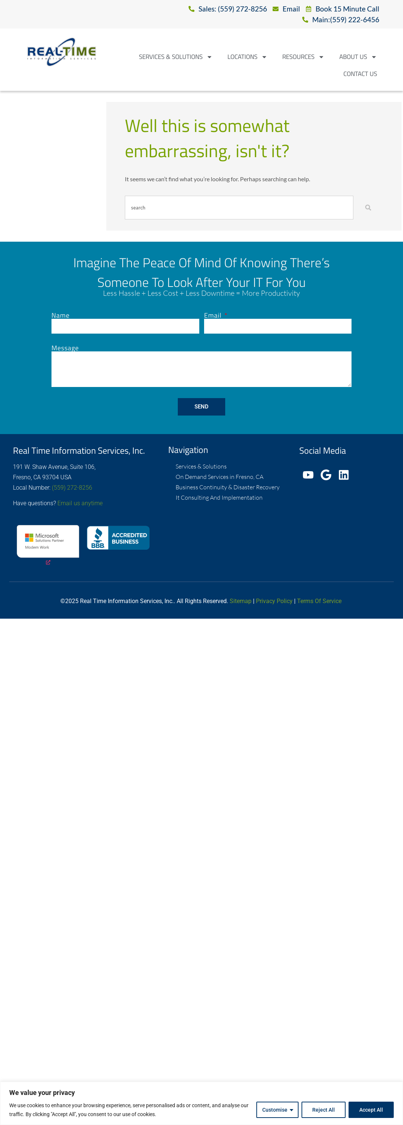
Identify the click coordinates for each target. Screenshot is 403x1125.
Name (60, 315)
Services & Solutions (176, 57)
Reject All (323, 1110)
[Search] (369, 207)
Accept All (371, 1110)
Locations (247, 57)
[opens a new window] (48, 546)
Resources (303, 57)
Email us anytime (80, 503)
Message (65, 348)
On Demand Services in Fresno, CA (219, 476)
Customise (274, 1110)
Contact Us (360, 74)
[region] (201, 1103)
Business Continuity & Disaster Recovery (228, 487)
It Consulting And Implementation (219, 497)
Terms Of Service (319, 601)
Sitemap (241, 601)
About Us (358, 57)
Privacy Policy (274, 601)
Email (213, 315)
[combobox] (239, 207)
